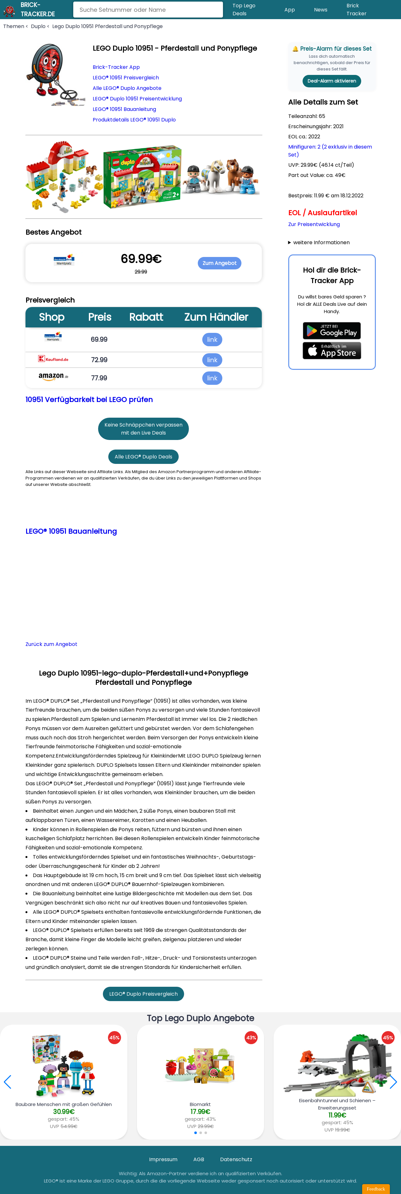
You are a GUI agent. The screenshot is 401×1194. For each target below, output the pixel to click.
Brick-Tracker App (116, 67)
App (289, 9)
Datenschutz (236, 1159)
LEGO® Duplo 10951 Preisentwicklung (137, 98)
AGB (198, 1159)
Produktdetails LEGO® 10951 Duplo (134, 119)
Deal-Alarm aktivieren (332, 81)
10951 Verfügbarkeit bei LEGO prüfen (89, 400)
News (320, 9)
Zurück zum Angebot (51, 644)
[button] (393, 1082)
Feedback (376, 1188)
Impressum (163, 1159)
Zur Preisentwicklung (314, 224)
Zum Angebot (220, 263)
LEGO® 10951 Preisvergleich (126, 77)
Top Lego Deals (244, 9)
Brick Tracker (357, 9)
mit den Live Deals (143, 432)
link (212, 339)
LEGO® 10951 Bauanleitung (124, 109)
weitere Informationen (321, 242)
